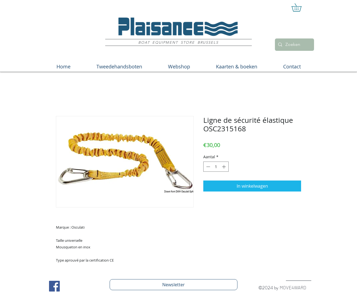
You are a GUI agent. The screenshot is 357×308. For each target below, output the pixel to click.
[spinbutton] (216, 166)
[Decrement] (207, 166)
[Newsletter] (173, 284)
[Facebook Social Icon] (54, 286)
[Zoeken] (293, 44)
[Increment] (224, 166)
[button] (300, 7)
